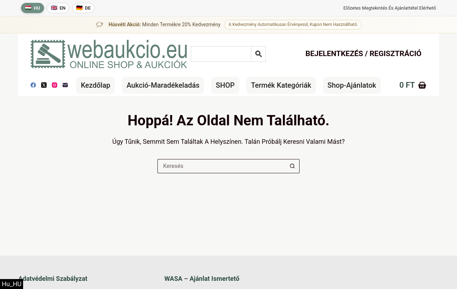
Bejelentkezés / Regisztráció (364, 53)
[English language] (58, 8)
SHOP (225, 85)
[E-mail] (65, 85)
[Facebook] (33, 85)
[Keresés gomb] (292, 166)
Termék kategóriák (281, 85)
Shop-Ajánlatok (352, 85)
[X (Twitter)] (44, 85)
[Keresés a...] (221, 166)
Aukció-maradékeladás (163, 85)
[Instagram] (54, 85)
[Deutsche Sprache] (83, 8)
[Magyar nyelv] (32, 8)
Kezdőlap (95, 85)
